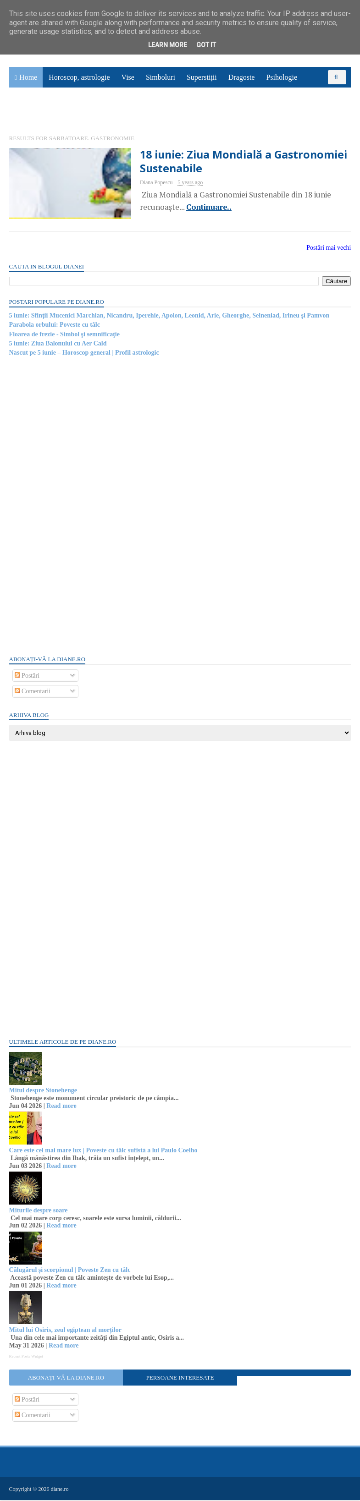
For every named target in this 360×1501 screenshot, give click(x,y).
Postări (27, 676)
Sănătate (27, 113)
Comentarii (33, 692)
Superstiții (202, 78)
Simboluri (160, 78)
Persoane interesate (180, 1378)
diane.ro (60, 1490)
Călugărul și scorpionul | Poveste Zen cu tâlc (70, 1271)
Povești (319, 92)
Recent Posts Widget (26, 1357)
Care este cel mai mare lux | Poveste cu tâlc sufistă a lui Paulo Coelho (103, 1151)
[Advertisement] (78, 506)
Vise (128, 78)
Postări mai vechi (328, 249)
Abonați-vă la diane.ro (66, 1378)
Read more (62, 1106)
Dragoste (241, 78)
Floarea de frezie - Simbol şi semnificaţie (64, 335)
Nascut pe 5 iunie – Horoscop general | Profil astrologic (84, 354)
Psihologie (281, 78)
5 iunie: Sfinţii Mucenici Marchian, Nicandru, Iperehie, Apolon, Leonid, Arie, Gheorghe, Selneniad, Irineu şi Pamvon (169, 316)
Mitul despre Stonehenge (43, 1091)
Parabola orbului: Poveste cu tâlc (54, 326)
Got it (206, 45)
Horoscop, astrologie (79, 78)
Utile (58, 113)
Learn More (167, 45)
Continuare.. (200, 208)
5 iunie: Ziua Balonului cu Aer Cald (58, 344)
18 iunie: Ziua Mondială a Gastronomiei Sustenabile (237, 162)
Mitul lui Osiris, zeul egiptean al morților (65, 1331)
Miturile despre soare (38, 1211)
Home (28, 78)
